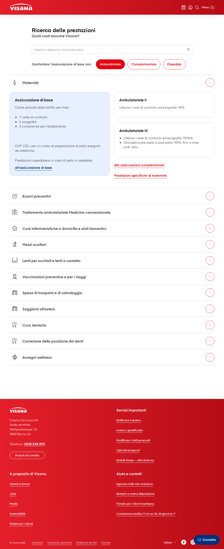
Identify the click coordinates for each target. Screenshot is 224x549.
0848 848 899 (37, 449)
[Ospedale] (132, 79)
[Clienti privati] (25, 7)
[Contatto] (206, 540)
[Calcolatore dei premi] (180, 8)
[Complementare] (100, 79)
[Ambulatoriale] (65, 79)
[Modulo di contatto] (30, 461)
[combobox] (112, 55)
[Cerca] (194, 8)
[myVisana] (187, 8)
